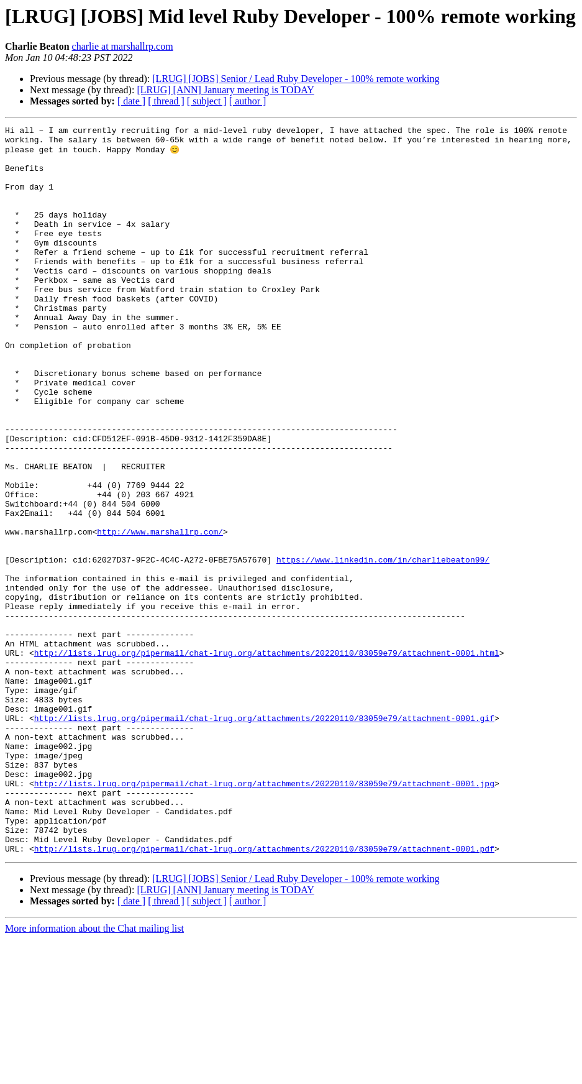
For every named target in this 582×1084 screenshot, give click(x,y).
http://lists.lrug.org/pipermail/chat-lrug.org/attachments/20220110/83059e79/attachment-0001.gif (264, 836)
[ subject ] (207, 101)
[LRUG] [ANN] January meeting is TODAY (225, 90)
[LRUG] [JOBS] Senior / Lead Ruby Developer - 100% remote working (295, 78)
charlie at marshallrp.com (122, 46)
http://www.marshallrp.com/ (160, 612)
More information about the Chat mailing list (94, 1073)
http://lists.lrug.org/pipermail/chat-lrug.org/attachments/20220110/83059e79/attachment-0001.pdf (264, 993)
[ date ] (131, 101)
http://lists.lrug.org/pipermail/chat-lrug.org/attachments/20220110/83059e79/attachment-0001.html (266, 758)
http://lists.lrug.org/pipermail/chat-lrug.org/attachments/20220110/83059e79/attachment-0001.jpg (264, 915)
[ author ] (247, 101)
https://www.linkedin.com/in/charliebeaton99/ (382, 646)
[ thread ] (166, 101)
